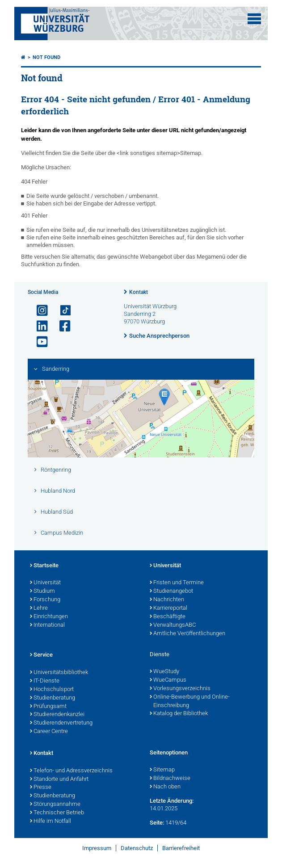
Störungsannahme (55, 804)
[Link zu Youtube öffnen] (38, 342)
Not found (46, 57)
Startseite (44, 566)
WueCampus (168, 680)
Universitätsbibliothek (59, 673)
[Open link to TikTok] (61, 310)
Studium (42, 591)
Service (41, 655)
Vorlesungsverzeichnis (180, 689)
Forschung (45, 600)
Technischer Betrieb (57, 813)
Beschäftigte (167, 617)
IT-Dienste (44, 681)
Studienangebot (171, 591)
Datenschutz (137, 848)
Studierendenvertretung (61, 723)
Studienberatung (52, 698)
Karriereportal (168, 608)
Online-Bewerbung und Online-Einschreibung (190, 701)
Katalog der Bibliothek (179, 714)
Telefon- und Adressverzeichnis (71, 771)
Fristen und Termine (177, 583)
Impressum (96, 848)
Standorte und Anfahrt (59, 779)
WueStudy (164, 672)
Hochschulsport (52, 690)
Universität (45, 583)
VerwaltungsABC (173, 625)
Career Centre (49, 732)
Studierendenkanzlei (57, 715)
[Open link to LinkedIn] (38, 326)
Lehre (39, 608)
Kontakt (138, 292)
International (47, 625)
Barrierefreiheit (181, 848)
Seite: (157, 822)
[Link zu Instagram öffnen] (38, 310)
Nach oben (165, 787)
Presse (40, 788)
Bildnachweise (170, 779)
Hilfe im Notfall (50, 821)
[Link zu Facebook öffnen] (61, 326)
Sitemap (162, 770)
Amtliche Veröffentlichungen (187, 634)
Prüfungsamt (48, 707)
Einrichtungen (49, 617)
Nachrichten (167, 600)
